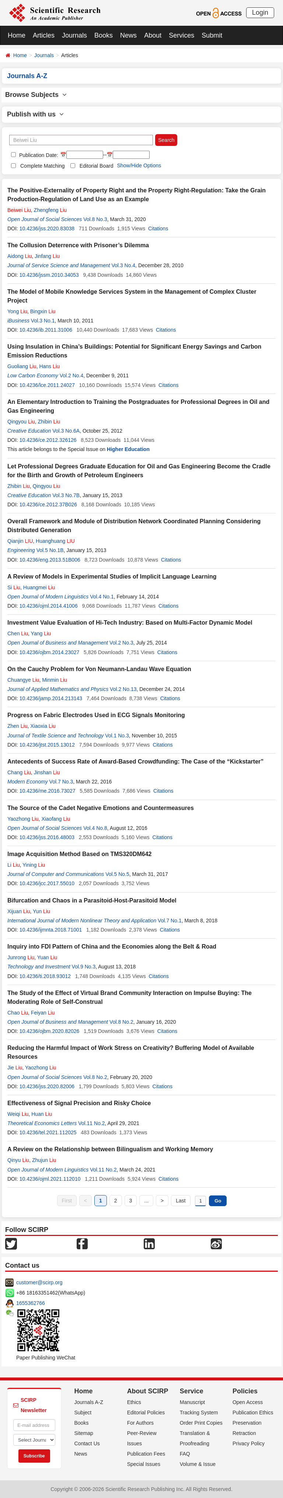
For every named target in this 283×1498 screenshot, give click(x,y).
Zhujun (44, 1160)
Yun (41, 911)
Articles (44, 35)
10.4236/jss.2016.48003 (47, 837)
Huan (41, 1114)
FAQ (185, 1454)
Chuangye (23, 680)
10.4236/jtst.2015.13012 (47, 745)
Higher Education (128, 449)
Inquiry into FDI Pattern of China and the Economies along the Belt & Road (111, 946)
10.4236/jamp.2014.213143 (51, 698)
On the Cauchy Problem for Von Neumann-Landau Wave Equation (99, 669)
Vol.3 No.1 (43, 321)
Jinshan (47, 772)
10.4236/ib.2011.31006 (46, 330)
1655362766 (30, 1303)
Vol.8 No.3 (95, 219)
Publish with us (35, 114)
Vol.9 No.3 (84, 967)
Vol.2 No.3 (121, 643)
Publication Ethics (253, 1412)
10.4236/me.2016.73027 (48, 791)
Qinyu (18, 1160)
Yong (17, 311)
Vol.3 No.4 (124, 265)
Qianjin (20, 541)
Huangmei (39, 587)
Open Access (248, 1402)
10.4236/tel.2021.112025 (48, 1132)
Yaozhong (23, 819)
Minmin (54, 680)
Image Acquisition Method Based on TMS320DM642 (79, 854)
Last (180, 1201)
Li (13, 865)
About (152, 35)
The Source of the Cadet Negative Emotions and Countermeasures (100, 808)
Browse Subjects (36, 94)
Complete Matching (42, 166)
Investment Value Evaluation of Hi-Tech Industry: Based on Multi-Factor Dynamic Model (129, 622)
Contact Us (87, 1443)
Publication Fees (146, 1454)
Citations (158, 228)
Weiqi (17, 1114)
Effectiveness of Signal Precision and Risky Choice (79, 1103)
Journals (74, 35)
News (128, 35)
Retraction (244, 1433)
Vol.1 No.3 (117, 735)
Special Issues (143, 1464)
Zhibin (49, 422)
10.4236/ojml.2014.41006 (49, 606)
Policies (245, 1391)
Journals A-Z (89, 1402)
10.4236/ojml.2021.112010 (50, 1179)
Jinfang (47, 256)
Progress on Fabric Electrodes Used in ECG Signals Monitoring (96, 715)
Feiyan (43, 1013)
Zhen (17, 726)
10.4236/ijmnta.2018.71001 (51, 930)
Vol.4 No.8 (95, 828)
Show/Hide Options (139, 165)
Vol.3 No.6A (66, 431)
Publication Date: (38, 155)
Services (181, 35)
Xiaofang (55, 819)
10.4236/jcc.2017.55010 (47, 883)
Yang (41, 633)
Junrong (20, 957)
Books (103, 35)
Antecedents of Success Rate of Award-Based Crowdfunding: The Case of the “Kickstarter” (135, 761)
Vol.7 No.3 (61, 782)
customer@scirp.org (39, 1282)
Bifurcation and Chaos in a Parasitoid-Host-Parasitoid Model (92, 900)
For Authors (140, 1423)
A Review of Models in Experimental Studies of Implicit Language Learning (112, 576)
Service (191, 1391)
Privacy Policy (249, 1443)
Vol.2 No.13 (123, 689)
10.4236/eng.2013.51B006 (50, 560)
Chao (17, 1013)
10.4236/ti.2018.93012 (45, 976)
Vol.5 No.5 (117, 874)
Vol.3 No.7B (66, 495)
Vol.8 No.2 (121, 1022)
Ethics (134, 1402)
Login (260, 12)
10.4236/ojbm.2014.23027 (50, 652)
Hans (49, 366)
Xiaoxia (43, 726)
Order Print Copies (201, 1423)
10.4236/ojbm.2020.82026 (50, 1031)
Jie (14, 1068)
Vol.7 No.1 (170, 920)
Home (16, 35)
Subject (83, 1412)
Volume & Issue (198, 1464)
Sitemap (83, 1433)
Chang (19, 772)
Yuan (47, 957)
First (67, 1201)
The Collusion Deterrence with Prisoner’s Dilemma (78, 245)
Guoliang (21, 366)
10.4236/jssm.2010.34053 (49, 275)
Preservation (247, 1423)
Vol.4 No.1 (102, 597)
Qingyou (21, 422)
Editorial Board (96, 166)
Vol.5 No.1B (50, 550)
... (146, 1201)
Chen (17, 633)
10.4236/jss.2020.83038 (47, 228)
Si (13, 587)
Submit (212, 35)
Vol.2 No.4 (72, 375)
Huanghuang (55, 541)
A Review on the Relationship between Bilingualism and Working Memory (110, 1149)
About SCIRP (147, 1391)
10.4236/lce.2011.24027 (47, 385)
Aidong (19, 256)
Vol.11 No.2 (91, 1123)
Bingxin (43, 311)
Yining (33, 865)
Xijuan (18, 911)
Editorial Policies (146, 1412)
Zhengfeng (50, 210)
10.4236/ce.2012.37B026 (48, 504)
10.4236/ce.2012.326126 (48, 440)
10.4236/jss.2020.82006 (47, 1086)
